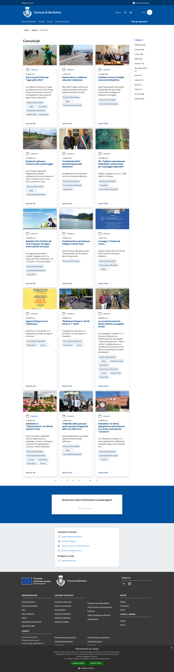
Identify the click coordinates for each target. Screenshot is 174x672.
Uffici (24, 609)
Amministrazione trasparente (98, 637)
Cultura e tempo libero (63, 605)
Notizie (123, 601)
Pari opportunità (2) (141, 69)
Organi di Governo (28, 601)
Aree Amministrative (30, 605)
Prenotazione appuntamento (65, 637)
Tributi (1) (138, 89)
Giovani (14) (139, 63)
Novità (34, 30)
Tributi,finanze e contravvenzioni (99, 607)
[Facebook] (124, 12)
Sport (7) (138, 84)
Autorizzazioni (92, 619)
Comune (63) (139, 49)
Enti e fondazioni (28, 613)
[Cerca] (149, 12)
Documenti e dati (28, 625)
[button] (87, 668)
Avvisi (122, 609)
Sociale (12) (139, 80)
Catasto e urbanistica (63, 617)
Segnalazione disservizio (64, 641)
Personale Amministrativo (31, 621)
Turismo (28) (139, 94)
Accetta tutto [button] (78, 663)
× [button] (171, 648)
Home (26, 30)
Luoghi (122, 620)
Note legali (91, 645)
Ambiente (91, 611)
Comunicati (32, 70)
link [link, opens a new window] (108, 659)
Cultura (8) (139, 54)
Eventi (122, 624)
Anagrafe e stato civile (63, 601)
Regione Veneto (28, 3)
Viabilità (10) (139, 98)
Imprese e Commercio (63, 613)
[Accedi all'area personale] (141, 3)
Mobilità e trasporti (62, 621)
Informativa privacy (94, 641)
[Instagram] (130, 12)
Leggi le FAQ (59, 645)
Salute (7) (138, 75)
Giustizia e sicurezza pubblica (98, 603)
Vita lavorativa (60, 609)
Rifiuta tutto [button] (96, 663)
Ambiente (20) (140, 44)
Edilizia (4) (138, 58)
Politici (24, 617)
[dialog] (87, 659)
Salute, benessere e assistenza (99, 615)
